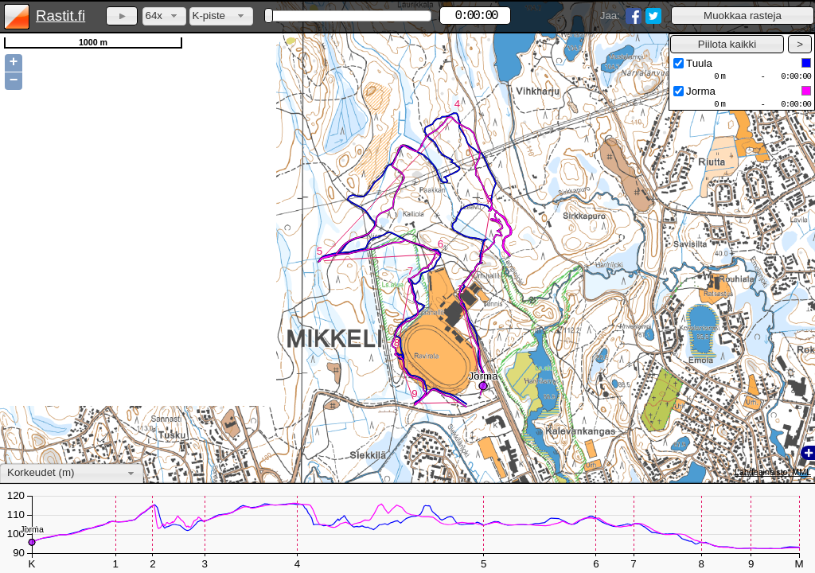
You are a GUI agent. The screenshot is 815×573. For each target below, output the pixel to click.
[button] (742, 15)
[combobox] (164, 16)
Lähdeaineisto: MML (773, 472)
